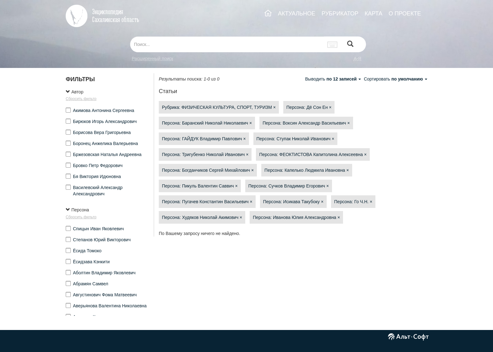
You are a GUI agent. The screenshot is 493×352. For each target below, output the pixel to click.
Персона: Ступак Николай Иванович (296, 138)
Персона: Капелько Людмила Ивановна (306, 170)
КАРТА (373, 13)
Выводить (333, 78)
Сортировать (395, 78)
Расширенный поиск (152, 58)
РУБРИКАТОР (340, 13)
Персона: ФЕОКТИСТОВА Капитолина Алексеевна (313, 154)
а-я (357, 58)
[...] (227, 44)
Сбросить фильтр (81, 99)
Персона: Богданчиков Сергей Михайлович (208, 170)
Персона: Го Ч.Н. (353, 201)
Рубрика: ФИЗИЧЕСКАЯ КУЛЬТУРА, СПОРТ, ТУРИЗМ (219, 107)
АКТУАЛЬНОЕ (296, 13)
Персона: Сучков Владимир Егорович (288, 185)
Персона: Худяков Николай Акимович (202, 217)
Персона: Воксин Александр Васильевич (306, 123)
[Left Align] (350, 44)
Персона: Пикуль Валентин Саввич (200, 185)
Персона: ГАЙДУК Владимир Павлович (204, 138)
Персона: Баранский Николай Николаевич (207, 123)
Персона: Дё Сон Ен (309, 107)
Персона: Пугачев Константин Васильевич (207, 201)
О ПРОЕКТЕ (405, 13)
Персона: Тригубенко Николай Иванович (205, 154)
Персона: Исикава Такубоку (293, 201)
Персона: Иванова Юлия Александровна (296, 217)
